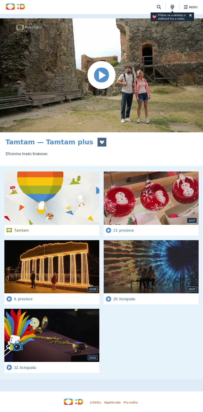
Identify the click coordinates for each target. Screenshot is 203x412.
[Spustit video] (101, 75)
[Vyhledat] (159, 7)
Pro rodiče (131, 402)
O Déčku (95, 402)
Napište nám (112, 402)
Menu (190, 7)
